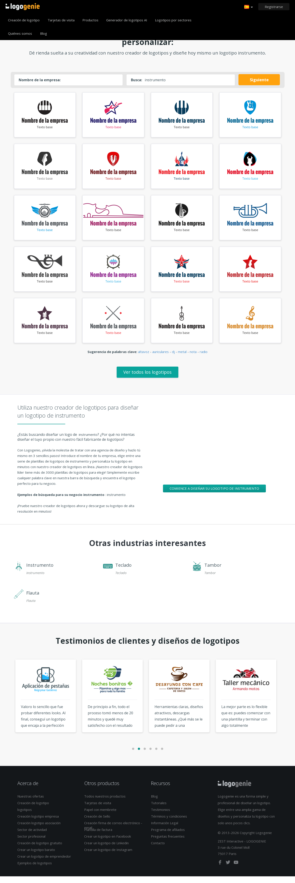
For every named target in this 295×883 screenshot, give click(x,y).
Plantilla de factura (98, 836)
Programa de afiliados (168, 836)
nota (193, 358)
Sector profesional (31, 843)
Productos (90, 20)
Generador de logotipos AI (126, 20)
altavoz (143, 358)
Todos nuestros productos (105, 803)
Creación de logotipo (24, 20)
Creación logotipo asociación (39, 829)
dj (173, 358)
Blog (43, 33)
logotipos (24, 816)
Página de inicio (23, 6)
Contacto (158, 849)
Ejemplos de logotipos (34, 869)
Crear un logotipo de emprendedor (44, 863)
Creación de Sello (97, 823)
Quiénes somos (20, 33)
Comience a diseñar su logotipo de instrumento (214, 495)
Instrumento (39, 571)
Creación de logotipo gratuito (39, 849)
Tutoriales (159, 809)
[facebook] (220, 869)
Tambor (213, 571)
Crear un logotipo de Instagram (108, 856)
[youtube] (236, 869)
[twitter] (228, 869)
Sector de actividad (32, 836)
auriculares (160, 358)
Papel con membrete (100, 816)
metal (182, 358)
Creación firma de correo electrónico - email (113, 831)
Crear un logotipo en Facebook (107, 843)
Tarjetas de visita (61, 20)
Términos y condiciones (169, 823)
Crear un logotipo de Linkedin (106, 849)
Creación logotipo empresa (38, 823)
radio (204, 358)
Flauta (32, 599)
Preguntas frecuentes (168, 843)
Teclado (123, 571)
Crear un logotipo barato (36, 856)
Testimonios (160, 816)
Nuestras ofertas (30, 803)
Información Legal (164, 829)
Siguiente (259, 79)
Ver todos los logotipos (147, 379)
